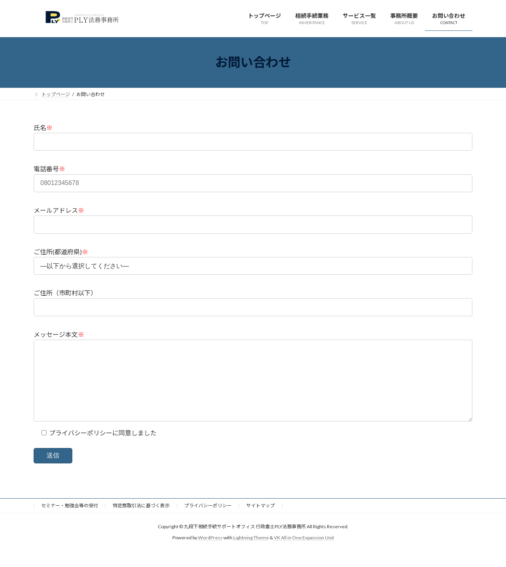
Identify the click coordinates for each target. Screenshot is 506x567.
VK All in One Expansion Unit (304, 553)
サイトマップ (260, 521)
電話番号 (49, 168)
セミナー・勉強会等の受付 (69, 521)
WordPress (210, 553)
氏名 (43, 127)
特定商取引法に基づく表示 (141, 521)
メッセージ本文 (59, 334)
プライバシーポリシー (208, 521)
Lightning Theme (251, 553)
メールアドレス (59, 210)
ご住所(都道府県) (61, 251)
